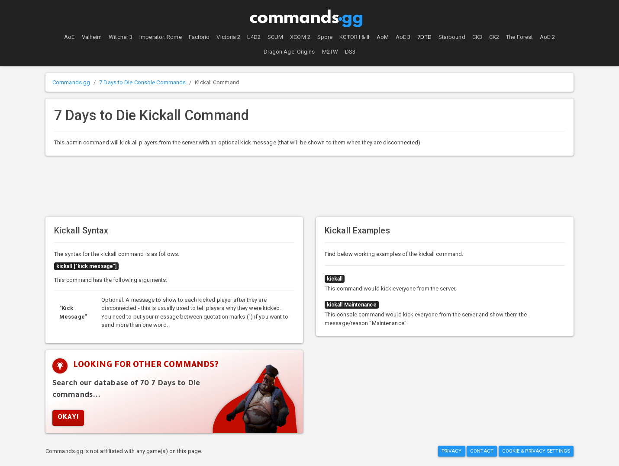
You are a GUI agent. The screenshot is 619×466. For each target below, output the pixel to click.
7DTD (424, 37)
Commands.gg (71, 82)
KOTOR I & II (354, 37)
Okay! (68, 418)
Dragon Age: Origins (289, 51)
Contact (482, 451)
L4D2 (253, 37)
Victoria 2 (228, 37)
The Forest (519, 37)
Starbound (451, 37)
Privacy (452, 451)
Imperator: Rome (160, 37)
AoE (69, 37)
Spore (325, 37)
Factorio (199, 37)
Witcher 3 (120, 37)
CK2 (494, 37)
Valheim (92, 37)
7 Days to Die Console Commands (142, 82)
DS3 (350, 51)
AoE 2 (547, 37)
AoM (383, 37)
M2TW (330, 51)
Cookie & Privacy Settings (536, 451)
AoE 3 (403, 37)
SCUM (275, 37)
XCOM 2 (300, 37)
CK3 (477, 37)
